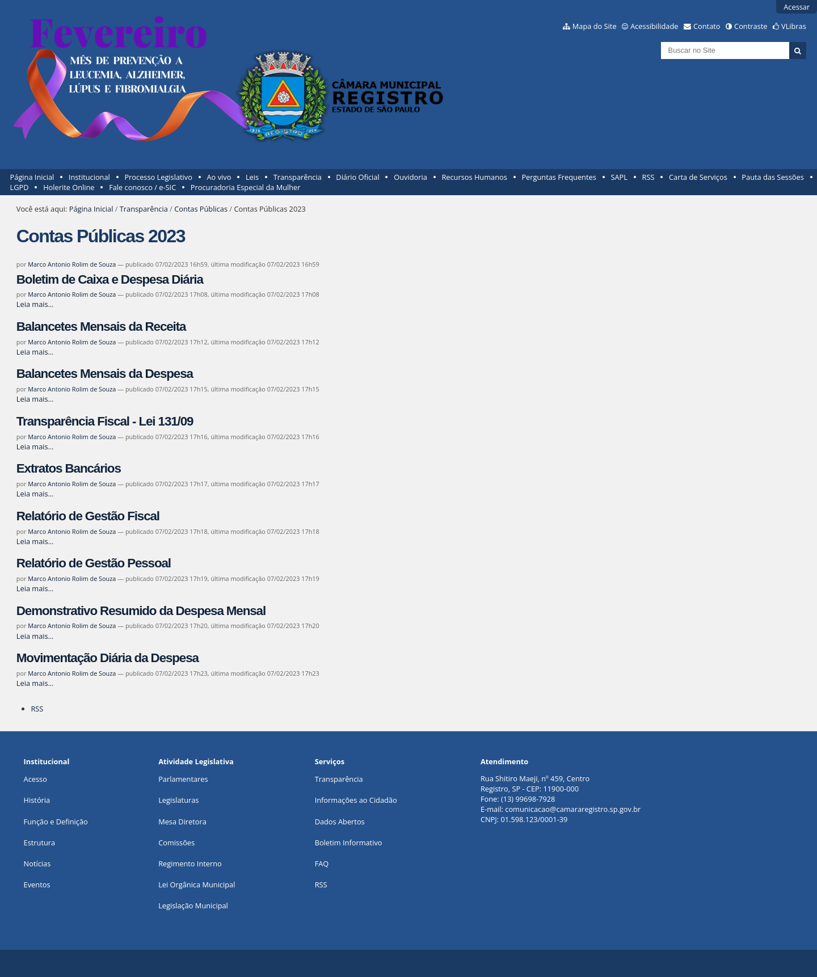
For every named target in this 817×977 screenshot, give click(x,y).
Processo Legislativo (158, 177)
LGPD (19, 187)
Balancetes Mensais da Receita (101, 326)
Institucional (89, 177)
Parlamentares (183, 779)
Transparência (297, 177)
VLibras (793, 26)
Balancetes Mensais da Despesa (104, 374)
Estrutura (40, 842)
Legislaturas (178, 800)
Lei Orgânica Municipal (196, 884)
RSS (648, 177)
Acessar (797, 7)
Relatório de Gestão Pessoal (93, 563)
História (37, 800)
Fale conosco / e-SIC (142, 187)
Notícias (37, 863)
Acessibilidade (654, 26)
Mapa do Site (594, 26)
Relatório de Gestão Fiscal (87, 516)
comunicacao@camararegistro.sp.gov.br (573, 809)
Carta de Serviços (698, 177)
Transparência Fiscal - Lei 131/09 (104, 421)
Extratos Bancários (68, 468)
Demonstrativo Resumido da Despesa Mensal (141, 611)
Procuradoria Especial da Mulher (246, 187)
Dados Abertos (340, 821)
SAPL (619, 177)
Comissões (176, 842)
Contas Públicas (201, 209)
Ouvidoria (410, 177)
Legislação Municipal (193, 905)
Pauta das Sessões (772, 177)
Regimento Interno (190, 863)
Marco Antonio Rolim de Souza (72, 264)
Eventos (37, 884)
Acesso (35, 779)
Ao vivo (219, 177)
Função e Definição (56, 821)
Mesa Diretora (182, 821)
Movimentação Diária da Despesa (107, 658)
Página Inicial (32, 177)
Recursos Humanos (474, 177)
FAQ (322, 863)
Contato (707, 26)
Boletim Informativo (348, 842)
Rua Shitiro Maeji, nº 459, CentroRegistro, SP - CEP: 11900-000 (535, 783)
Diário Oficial (357, 177)
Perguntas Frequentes (558, 177)
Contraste (750, 26)
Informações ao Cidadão (356, 800)
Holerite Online (68, 187)
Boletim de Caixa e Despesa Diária (109, 279)
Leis (252, 177)
